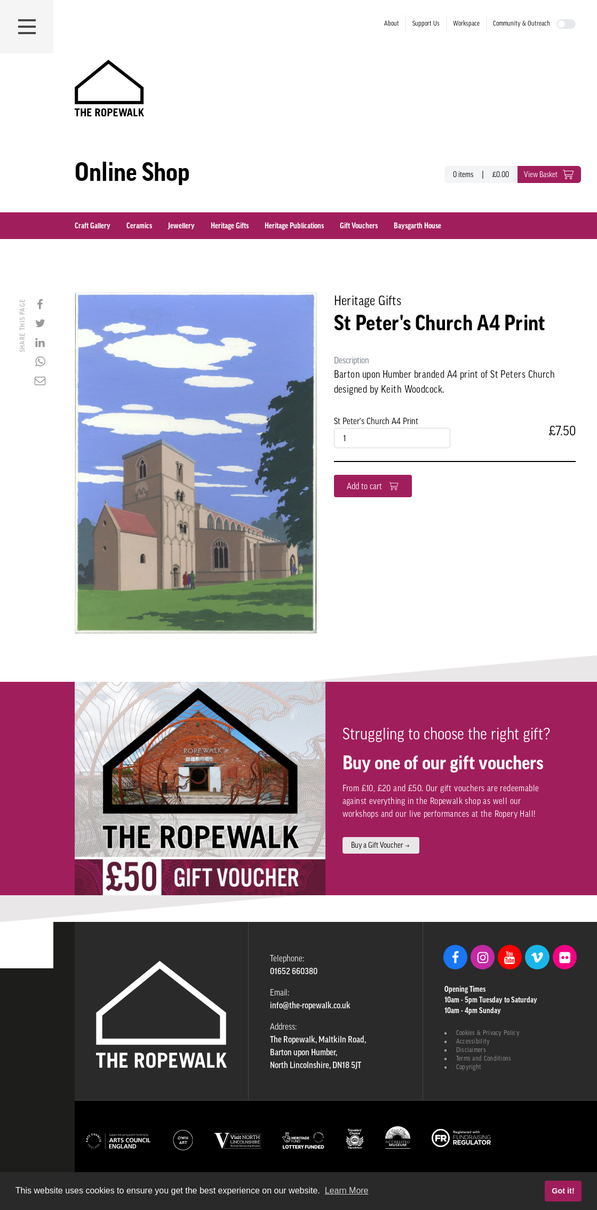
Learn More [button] (347, 1190)
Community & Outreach (521, 23)
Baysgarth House (417, 225)
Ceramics (139, 225)
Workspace (466, 23)
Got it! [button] (563, 1191)
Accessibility (473, 1041)
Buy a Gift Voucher (381, 845)
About (391, 23)
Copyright (469, 1067)
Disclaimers (471, 1050)
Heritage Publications (294, 225)
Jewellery (181, 225)
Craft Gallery (92, 225)
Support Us (426, 23)
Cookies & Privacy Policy (488, 1033)
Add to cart (373, 486)
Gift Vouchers (359, 225)
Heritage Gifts (230, 225)
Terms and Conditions (484, 1058)
